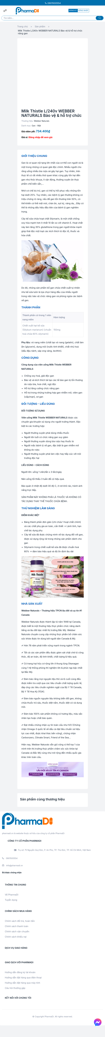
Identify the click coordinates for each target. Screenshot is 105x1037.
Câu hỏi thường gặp (15, 988)
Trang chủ (22, 26)
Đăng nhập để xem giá (40, 137)
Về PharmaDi (11, 894)
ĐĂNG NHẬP (83, 10)
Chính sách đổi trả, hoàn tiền (20, 921)
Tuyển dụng (11, 899)
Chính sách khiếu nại (16, 936)
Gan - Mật (36, 125)
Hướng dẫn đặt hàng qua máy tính (22, 982)
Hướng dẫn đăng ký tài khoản (20, 972)
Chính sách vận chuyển (17, 931)
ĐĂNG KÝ (73, 10)
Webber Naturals (41, 121)
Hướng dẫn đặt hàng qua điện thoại (23, 977)
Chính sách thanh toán (16, 926)
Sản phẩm (40, 26)
